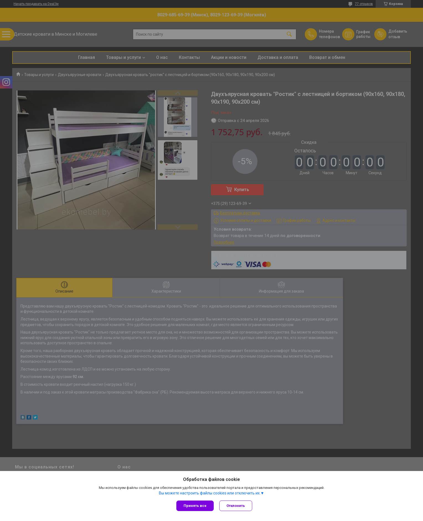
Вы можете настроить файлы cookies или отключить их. (209, 493)
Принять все (195, 506)
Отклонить (235, 506)
